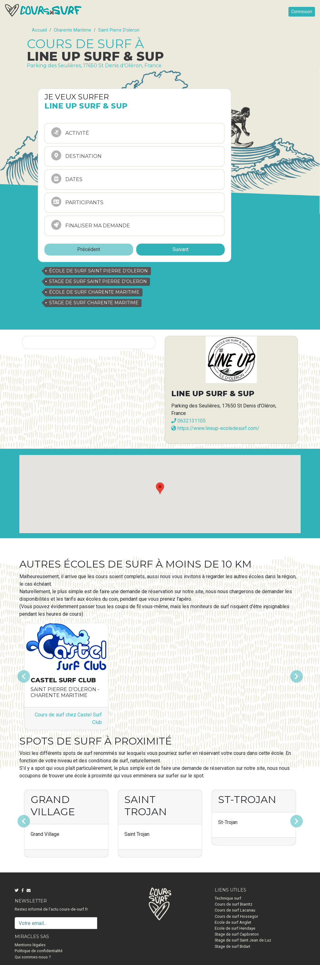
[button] (40, 676)
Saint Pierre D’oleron (118, 30)
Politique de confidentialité (38, 950)
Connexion (301, 11)
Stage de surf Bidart (232, 946)
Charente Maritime (72, 30)
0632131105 (188, 421)
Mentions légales (30, 944)
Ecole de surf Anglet (233, 922)
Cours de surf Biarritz (233, 904)
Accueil (39, 30)
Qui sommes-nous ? (33, 957)
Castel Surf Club (63, 680)
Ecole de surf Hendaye (235, 928)
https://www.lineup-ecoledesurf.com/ (215, 428)
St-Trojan (247, 799)
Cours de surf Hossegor (236, 916)
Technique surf (228, 898)
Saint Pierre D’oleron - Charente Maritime (65, 692)
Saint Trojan (145, 805)
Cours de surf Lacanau (235, 910)
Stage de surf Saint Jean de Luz (243, 940)
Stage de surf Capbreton (237, 934)
